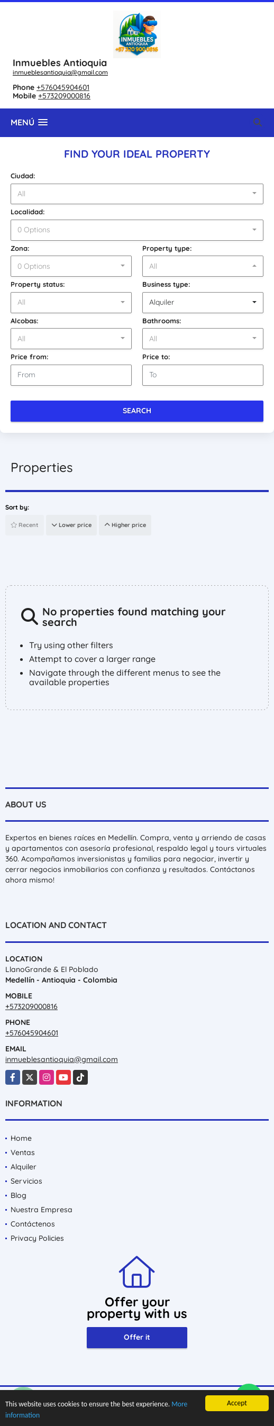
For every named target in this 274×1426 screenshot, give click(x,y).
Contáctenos (33, 1224)
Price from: (30, 356)
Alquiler (23, 1166)
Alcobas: (25, 320)
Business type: (166, 284)
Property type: (167, 248)
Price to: (156, 356)
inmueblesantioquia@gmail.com (60, 72)
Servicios (26, 1181)
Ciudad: (23, 175)
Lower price (71, 525)
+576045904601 (62, 87)
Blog (18, 1195)
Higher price (125, 525)
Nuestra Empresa (41, 1209)
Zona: (20, 248)
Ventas (23, 1152)
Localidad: (28, 211)
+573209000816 (64, 96)
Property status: (38, 284)
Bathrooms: (161, 320)
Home (21, 1138)
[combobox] (137, 194)
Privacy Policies (37, 1238)
